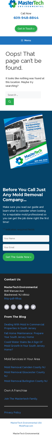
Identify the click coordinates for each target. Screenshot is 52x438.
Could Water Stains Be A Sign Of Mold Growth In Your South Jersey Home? (24, 346)
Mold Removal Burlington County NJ (25, 381)
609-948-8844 (26, 18)
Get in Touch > (26, 28)
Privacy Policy (12, 412)
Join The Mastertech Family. (21, 398)
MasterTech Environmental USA (26, 423)
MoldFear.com (26, 426)
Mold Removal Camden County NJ (24, 367)
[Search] (10, 101)
